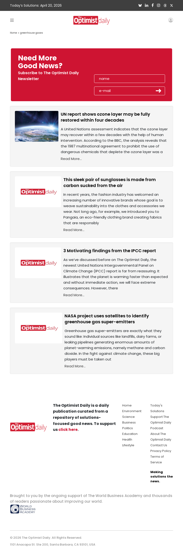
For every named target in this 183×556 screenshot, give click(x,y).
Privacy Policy (160, 451)
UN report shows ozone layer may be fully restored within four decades (105, 117)
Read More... (71, 158)
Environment (131, 411)
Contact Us (158, 445)
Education (130, 434)
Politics (127, 428)
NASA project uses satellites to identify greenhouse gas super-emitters (107, 319)
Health (127, 439)
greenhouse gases (31, 33)
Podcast (156, 428)
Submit (158, 91)
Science (128, 417)
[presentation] (121, 63)
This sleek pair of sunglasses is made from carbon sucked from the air (109, 182)
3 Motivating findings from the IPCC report (109, 251)
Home (13, 33)
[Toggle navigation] (12, 20)
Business (129, 422)
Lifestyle (128, 445)
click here (68, 429)
